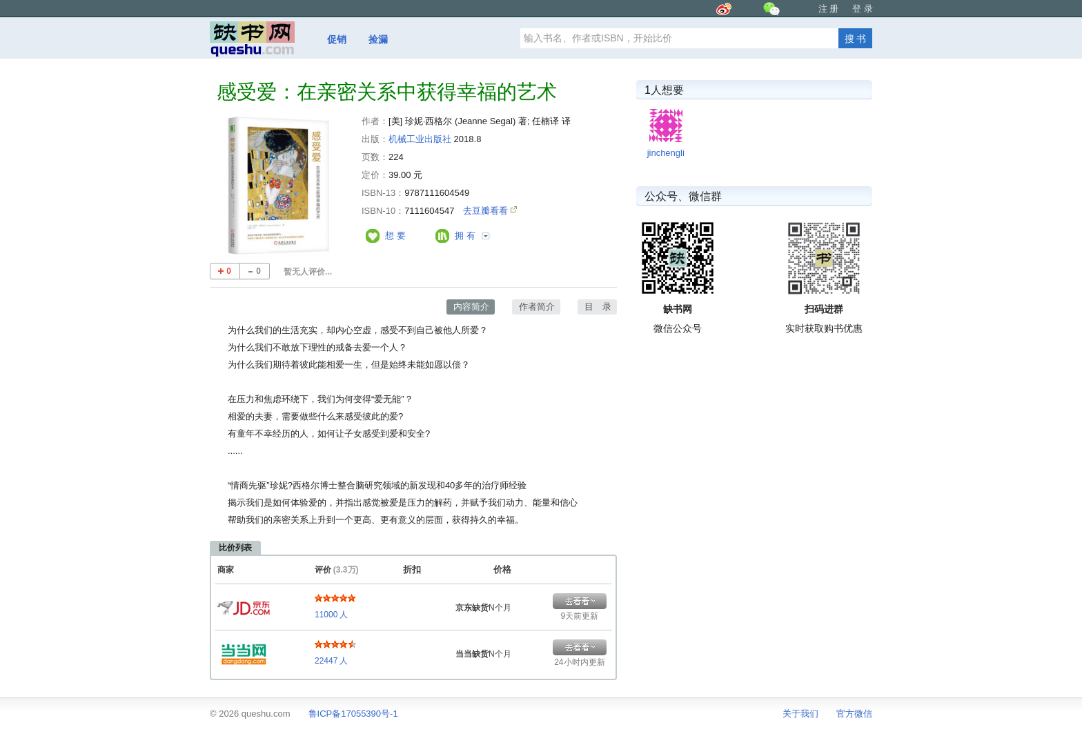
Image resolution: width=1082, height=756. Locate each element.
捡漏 (378, 39)
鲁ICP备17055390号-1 (353, 713)
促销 (336, 39)
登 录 (862, 8)
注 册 (828, 8)
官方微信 (854, 713)
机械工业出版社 (419, 139)
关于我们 (800, 713)
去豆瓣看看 (487, 211)
